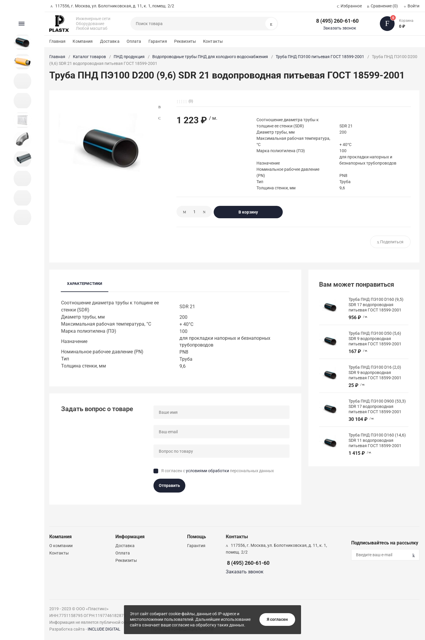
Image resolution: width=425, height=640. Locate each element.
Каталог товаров (89, 56)
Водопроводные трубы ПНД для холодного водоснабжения (210, 56)
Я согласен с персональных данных (217, 470)
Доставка (110, 41)
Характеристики (84, 283)
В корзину (248, 212)
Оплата (134, 41)
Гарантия (157, 41)
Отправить (169, 485)
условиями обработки (207, 470)
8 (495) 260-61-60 (337, 21)
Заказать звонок (339, 28)
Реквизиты (185, 41)
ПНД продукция (129, 56)
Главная (57, 41)
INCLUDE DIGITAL (104, 629)
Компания (83, 41)
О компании (61, 545)
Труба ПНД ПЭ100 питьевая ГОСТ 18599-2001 (320, 56)
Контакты (213, 41)
